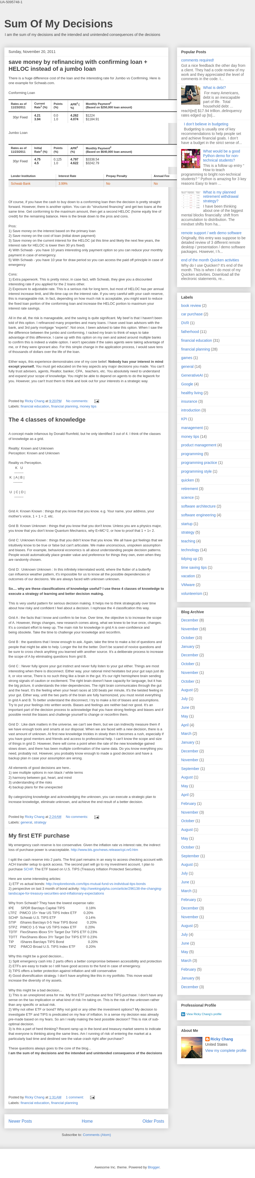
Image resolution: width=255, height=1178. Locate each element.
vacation (188, 576)
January (187, 646)
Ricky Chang (222, 1039)
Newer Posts (20, 1121)
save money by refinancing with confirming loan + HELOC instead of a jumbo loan (77, 65)
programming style (196, 471)
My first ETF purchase (39, 835)
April (185, 725)
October (187, 638)
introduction (190, 410)
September (190, 769)
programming (192, 454)
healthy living (192, 393)
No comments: (77, 401)
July (184, 699)
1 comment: (75, 1097)
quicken (187, 480)
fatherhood (190, 331)
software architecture (198, 506)
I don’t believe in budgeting (206, 124)
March (186, 733)
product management (198, 445)
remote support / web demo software (211, 233)
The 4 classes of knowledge (47, 419)
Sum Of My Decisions (58, 24)
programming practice (199, 462)
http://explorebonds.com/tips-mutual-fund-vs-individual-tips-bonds (96, 884)
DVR (185, 323)
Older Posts (153, 1121)
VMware (188, 585)
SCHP (28, 869)
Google (187, 384)
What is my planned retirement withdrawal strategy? (221, 196)
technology (190, 550)
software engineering (198, 515)
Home (87, 1121)
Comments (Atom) (97, 1135)
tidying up (189, 559)
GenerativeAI (192, 375)
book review (191, 305)
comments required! (197, 60)
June (185, 707)
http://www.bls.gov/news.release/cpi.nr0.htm (104, 850)
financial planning (64, 406)
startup (187, 524)
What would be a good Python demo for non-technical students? (221, 155)
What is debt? (214, 87)
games (186, 358)
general (26, 822)
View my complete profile (225, 1050)
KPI (184, 419)
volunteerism (191, 593)
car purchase (192, 314)
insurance (189, 401)
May (184, 716)
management (192, 428)
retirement (189, 489)
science (187, 497)
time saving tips (194, 567)
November (189, 629)
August (187, 690)
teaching (188, 541)
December (189, 620)
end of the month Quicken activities (210, 260)
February (188, 803)
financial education (35, 406)
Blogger (153, 1167)
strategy (40, 822)
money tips (88, 406)
